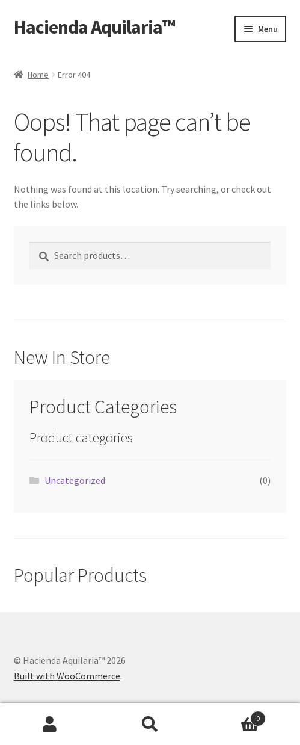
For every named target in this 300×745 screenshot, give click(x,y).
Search (150, 724)
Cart (233, 715)
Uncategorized (74, 480)
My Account (50, 724)
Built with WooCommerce (67, 676)
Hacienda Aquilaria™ (94, 27)
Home (38, 74)
